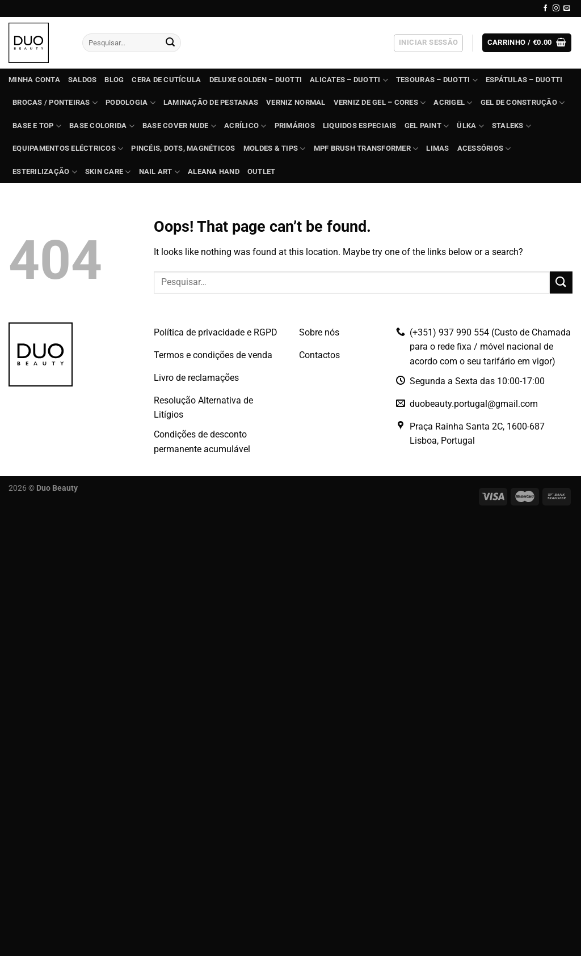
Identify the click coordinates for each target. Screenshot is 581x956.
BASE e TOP (36, 126)
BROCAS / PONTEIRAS (55, 102)
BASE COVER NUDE (179, 126)
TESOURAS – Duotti (437, 80)
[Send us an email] (566, 8)
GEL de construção (523, 102)
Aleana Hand (213, 171)
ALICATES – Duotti (349, 80)
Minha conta (34, 79)
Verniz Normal (295, 102)
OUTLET (261, 171)
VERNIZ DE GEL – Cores (380, 102)
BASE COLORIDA (101, 126)
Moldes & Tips (274, 148)
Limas (437, 148)
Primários (295, 125)
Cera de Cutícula (166, 79)
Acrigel (452, 102)
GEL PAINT (427, 126)
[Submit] (170, 43)
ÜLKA (470, 126)
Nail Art (159, 172)
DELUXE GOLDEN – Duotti (255, 79)
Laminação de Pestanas (210, 102)
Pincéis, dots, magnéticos (183, 148)
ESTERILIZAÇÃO (44, 172)
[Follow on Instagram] (556, 8)
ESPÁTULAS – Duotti (524, 79)
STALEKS (511, 126)
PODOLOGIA (130, 102)
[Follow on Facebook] (545, 8)
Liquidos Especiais (360, 125)
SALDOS (82, 79)
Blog (114, 79)
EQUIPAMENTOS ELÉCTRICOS (67, 148)
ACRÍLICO (245, 126)
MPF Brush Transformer (366, 148)
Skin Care (108, 172)
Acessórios (484, 148)
